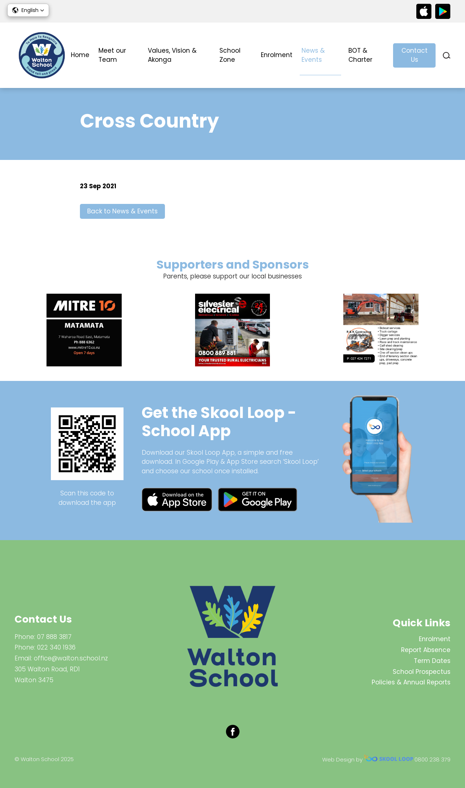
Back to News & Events (122, 211)
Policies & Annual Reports (411, 682)
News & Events (313, 55)
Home (80, 55)
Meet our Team (112, 55)
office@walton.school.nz (71, 658)
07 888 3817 (54, 636)
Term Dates (432, 660)
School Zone (229, 55)
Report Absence (425, 650)
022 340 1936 (56, 647)
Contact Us (414, 55)
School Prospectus (421, 671)
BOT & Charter (360, 55)
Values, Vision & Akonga (172, 55)
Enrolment (276, 55)
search (446, 55)
